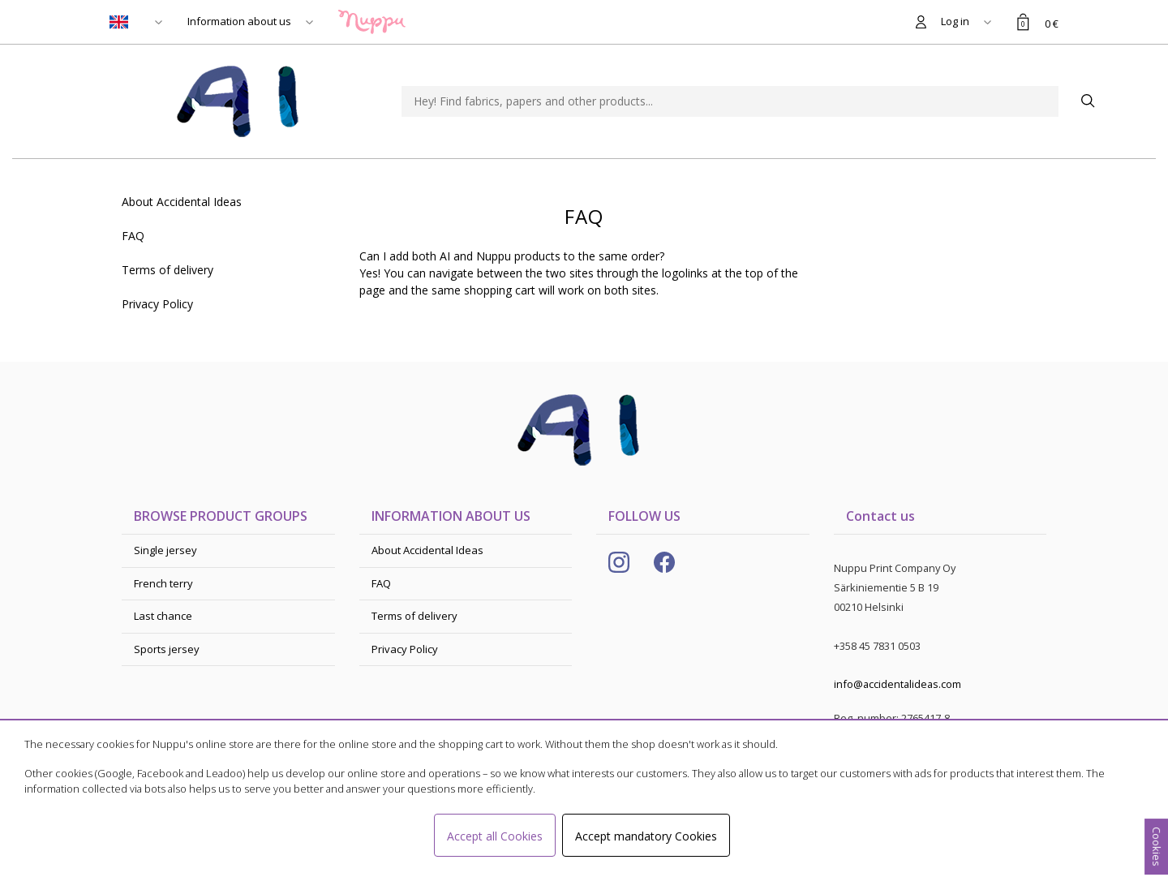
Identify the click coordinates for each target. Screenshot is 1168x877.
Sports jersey (167, 649)
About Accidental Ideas (182, 201)
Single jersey (165, 550)
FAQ (133, 235)
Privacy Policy (157, 304)
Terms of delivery (167, 269)
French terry (163, 583)
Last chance (163, 615)
